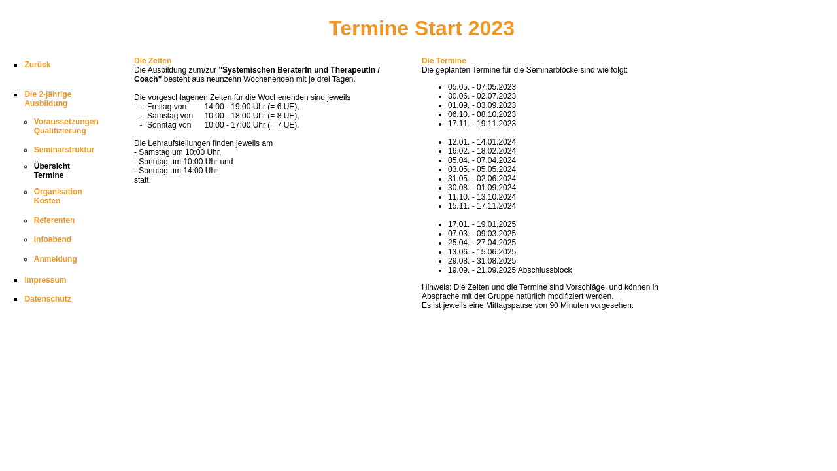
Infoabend (52, 239)
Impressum (45, 280)
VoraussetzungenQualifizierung (66, 126)
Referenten (54, 220)
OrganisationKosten (58, 196)
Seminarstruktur (64, 149)
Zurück (37, 64)
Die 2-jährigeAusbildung (47, 99)
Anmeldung (55, 259)
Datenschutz (47, 299)
